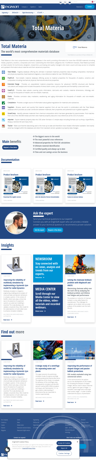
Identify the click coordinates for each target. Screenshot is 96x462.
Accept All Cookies (64, 443)
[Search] (81, 1)
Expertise (51, 425)
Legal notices (64, 460)
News (18, 428)
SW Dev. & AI (36, 428)
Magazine (3, 436)
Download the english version (12, 197)
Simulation (67, 430)
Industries (51, 428)
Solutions (67, 425)
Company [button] (25, 7)
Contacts (89, 7)
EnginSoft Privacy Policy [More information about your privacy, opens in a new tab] (28, 448)
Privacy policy (71, 460)
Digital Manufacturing (38, 430)
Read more (7, 323)
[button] (93, 2)
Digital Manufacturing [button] (27, 13)
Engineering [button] (5, 13)
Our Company (4, 425)
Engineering (36, 425)
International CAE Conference (87, 432)
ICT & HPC (35, 433)
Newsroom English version (23, 436)
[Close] (77, 442)
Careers (3, 430)
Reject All (64, 448)
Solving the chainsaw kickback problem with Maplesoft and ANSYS (77, 283)
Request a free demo (11, 147)
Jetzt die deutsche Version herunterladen (47, 197)
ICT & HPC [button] (40, 13)
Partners (3, 433)
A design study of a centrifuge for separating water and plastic (46, 371)
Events (41, 7)
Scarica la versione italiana (75, 197)
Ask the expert (40, 231)
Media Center (40, 312)
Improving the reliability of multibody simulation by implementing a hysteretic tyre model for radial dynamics (15, 286)
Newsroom (79, 7)
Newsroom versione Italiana (24, 433)
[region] (44, 449)
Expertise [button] (34, 7)
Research (83, 425)
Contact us (3, 428)
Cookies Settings (64, 453)
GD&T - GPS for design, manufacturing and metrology (70, 435)
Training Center (85, 428)
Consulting (67, 428)
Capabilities (52, 430)
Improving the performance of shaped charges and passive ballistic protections (79, 371)
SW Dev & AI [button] (15, 13)
